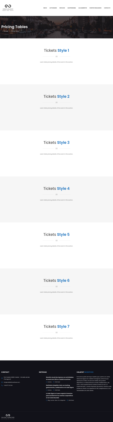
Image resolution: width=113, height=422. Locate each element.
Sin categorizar (61, 400)
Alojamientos (82, 8)
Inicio (45, 8)
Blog (49, 400)
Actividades (53, 8)
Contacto (107, 8)
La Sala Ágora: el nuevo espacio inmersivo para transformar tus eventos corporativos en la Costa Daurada (59, 396)
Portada (6, 31)
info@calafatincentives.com (12, 382)
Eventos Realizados (95, 8)
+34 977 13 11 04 (8, 385)
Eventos (50, 382)
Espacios (62, 8)
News (56, 400)
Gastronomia (72, 8)
